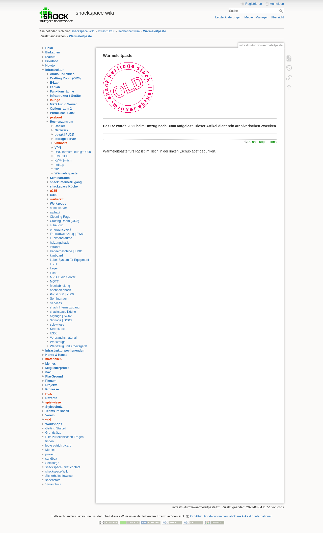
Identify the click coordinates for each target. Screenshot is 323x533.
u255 (53, 191)
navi (48, 372)
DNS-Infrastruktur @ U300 (73, 152)
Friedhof (51, 61)
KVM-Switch (63, 160)
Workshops (53, 424)
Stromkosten (58, 329)
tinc (57, 169)
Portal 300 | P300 (62, 113)
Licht (53, 273)
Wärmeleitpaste (154, 31)
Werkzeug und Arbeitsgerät (68, 346)
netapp (59, 165)
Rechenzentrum (129, 31)
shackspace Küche (64, 186)
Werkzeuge (58, 203)
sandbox (51, 458)
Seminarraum (60, 178)
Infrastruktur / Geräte (65, 96)
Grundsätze (53, 432)
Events (50, 57)
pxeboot (56, 117)
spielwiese (57, 324)
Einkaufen (52, 52)
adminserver (58, 208)
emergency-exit (60, 229)
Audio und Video (62, 74)
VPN (58, 147)
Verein (50, 415)
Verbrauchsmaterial (63, 337)
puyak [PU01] (64, 134)
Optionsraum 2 (61, 108)
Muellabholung (60, 286)
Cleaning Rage (60, 216)
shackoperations (264, 142)
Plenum (51, 381)
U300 (53, 195)
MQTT (54, 281)
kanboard (56, 255)
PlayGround (54, 376)
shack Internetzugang (66, 182)
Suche (281, 11)
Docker (60, 126)
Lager (54, 268)
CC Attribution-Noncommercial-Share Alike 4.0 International (230, 516)
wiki (48, 419)
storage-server (65, 139)
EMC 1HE (61, 156)
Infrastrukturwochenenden (65, 350)
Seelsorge (52, 463)
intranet (55, 247)
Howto (50, 65)
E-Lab (54, 82)
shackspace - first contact (62, 467)
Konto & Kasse (56, 355)
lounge (55, 100)
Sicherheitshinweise (59, 476)
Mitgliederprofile (57, 368)
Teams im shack (57, 411)
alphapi (55, 212)
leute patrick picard (58, 445)
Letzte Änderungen (228, 17)
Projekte (51, 385)
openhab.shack (60, 290)
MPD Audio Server (63, 104)
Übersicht (277, 17)
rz (249, 142)
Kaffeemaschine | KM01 (66, 251)
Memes (50, 363)
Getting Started (55, 428)
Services (56, 303)
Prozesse (52, 389)
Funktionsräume (62, 91)
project (50, 454)
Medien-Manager (256, 17)
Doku (49, 48)
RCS (48, 394)
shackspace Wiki (82, 31)
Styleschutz (54, 407)
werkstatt (57, 199)
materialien (53, 359)
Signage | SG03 (61, 320)
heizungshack (59, 242)
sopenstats (52, 480)
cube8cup (56, 225)
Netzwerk (61, 130)
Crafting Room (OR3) (65, 78)
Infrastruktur (106, 31)
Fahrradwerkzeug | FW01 (67, 234)
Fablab (55, 87)
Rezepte (51, 398)
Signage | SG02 (61, 316)
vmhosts (61, 143)
